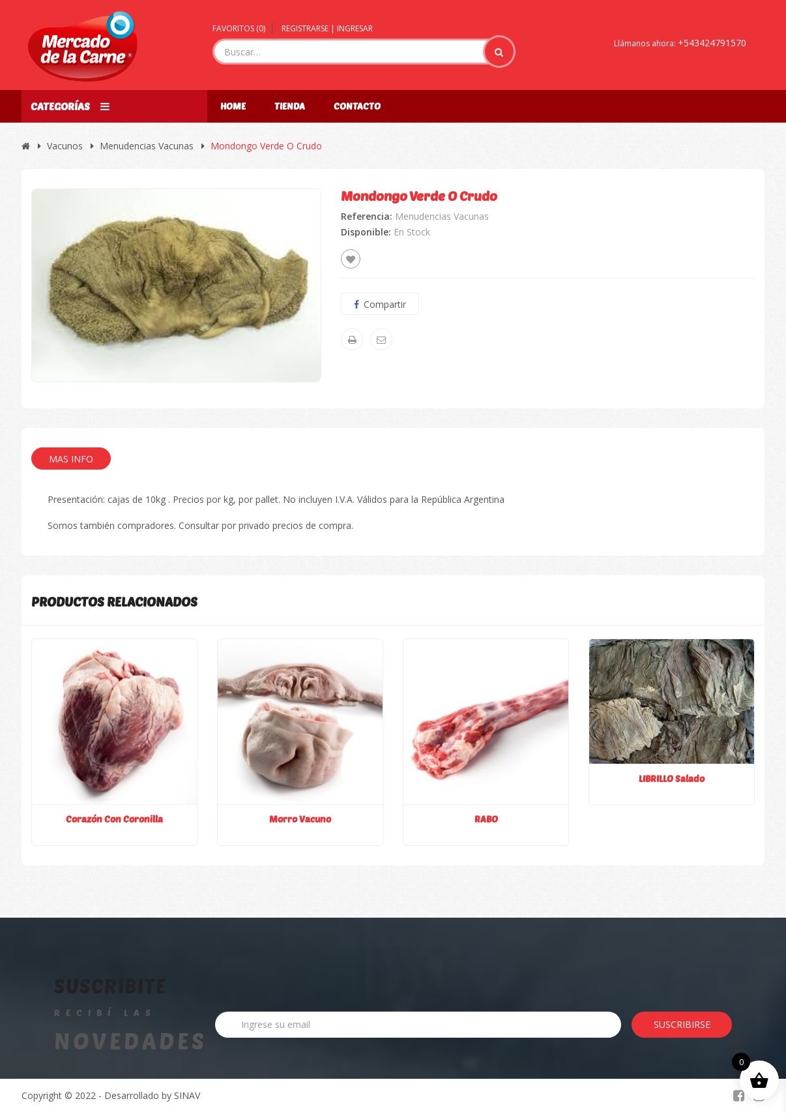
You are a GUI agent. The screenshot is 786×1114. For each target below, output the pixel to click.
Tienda (289, 106)
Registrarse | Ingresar (327, 28)
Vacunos (65, 146)
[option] (176, 285)
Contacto (357, 106)
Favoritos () (238, 28)
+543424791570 (712, 43)
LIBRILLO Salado (672, 778)
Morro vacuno (300, 818)
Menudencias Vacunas (147, 146)
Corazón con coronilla (114, 818)
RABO (486, 818)
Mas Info (71, 459)
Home (233, 106)
